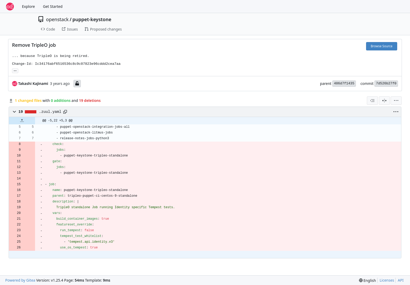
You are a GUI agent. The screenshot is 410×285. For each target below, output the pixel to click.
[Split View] (384, 100)
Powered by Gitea (20, 280)
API (400, 280)
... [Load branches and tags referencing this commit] (15, 70)
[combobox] (372, 100)
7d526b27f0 (386, 83)
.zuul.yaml (50, 112)
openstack (57, 19)
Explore (28, 6)
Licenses (387, 280)
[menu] (396, 100)
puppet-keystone (91, 19)
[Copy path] (65, 111)
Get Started (52, 6)
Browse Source (381, 46)
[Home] (10, 6)
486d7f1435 (344, 83)
